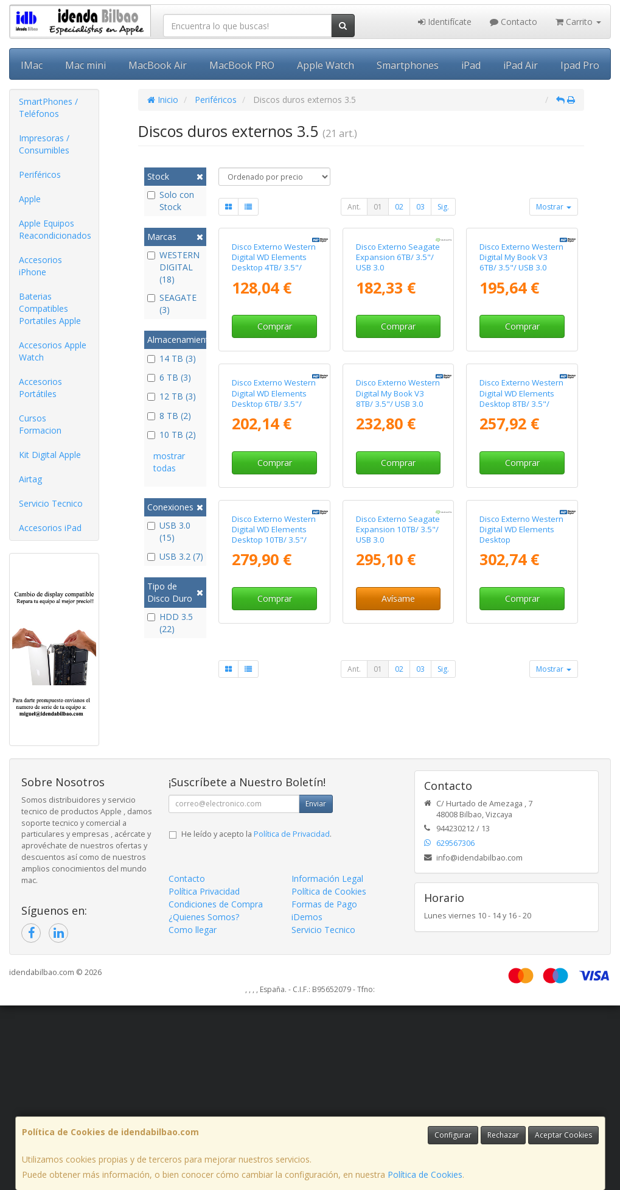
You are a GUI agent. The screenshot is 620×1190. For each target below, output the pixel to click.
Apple (30, 199)
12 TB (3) (171, 396)
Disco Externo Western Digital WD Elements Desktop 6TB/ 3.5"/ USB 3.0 (274, 565)
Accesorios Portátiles (40, 388)
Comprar (274, 409)
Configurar (453, 1135)
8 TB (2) (169, 415)
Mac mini (85, 65)
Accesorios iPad (50, 527)
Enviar (315, 988)
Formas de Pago (324, 1088)
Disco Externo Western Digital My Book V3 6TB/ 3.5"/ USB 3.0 (521, 341)
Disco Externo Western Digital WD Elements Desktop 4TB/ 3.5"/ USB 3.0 (274, 346)
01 (378, 207)
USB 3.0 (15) (168, 531)
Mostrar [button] (553, 207)
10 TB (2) (171, 434)
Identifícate (445, 21)
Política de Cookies (425, 1174)
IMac (32, 65)
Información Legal (327, 1063)
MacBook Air (157, 65)
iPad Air (520, 65)
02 (399, 207)
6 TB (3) (169, 377)
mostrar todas (169, 462)
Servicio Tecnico (51, 503)
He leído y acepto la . (256, 1018)
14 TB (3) (171, 358)
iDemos (306, 1101)
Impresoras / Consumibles (44, 144)
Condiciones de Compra (216, 1088)
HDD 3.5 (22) (170, 623)
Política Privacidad (204, 1076)
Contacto (513, 21)
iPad (471, 65)
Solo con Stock (170, 201)
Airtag (30, 479)
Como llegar (193, 1114)
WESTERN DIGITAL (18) (173, 267)
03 (420, 207)
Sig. (443, 207)
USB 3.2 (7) (175, 556)
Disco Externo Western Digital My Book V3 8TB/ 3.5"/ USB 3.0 (398, 560)
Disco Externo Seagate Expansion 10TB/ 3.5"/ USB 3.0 (398, 779)
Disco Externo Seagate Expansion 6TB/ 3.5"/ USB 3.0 (398, 341)
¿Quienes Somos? (204, 1101)
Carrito (578, 21)
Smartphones (408, 65)
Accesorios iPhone (40, 266)
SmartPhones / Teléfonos (48, 107)
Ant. (354, 207)
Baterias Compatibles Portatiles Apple (50, 308)
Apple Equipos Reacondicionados (55, 229)
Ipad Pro (579, 65)
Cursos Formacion (40, 424)
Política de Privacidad (292, 1018)
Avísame (398, 848)
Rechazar (503, 1135)
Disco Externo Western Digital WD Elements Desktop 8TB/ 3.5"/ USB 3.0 (521, 565)
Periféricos (40, 174)
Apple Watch (325, 65)
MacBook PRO (241, 65)
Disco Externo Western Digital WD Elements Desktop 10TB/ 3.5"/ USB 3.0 (274, 784)
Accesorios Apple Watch (52, 351)
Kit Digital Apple (50, 454)
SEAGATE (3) (172, 303)
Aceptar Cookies (563, 1135)
